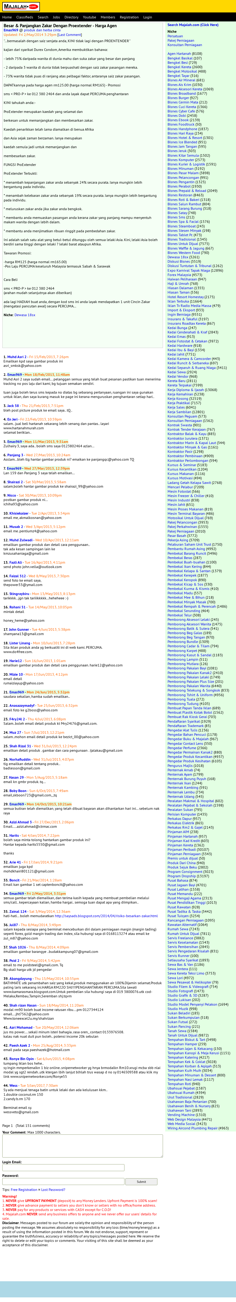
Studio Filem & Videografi (188, 986)
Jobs (56, 17)
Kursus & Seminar (182, 464)
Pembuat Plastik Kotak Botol (190, 712)
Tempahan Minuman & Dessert (192, 1075)
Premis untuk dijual (183, 858)
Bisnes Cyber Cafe (181, 111)
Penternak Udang (181, 796)
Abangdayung (20, 978)
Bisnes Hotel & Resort (185, 137)
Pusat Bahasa (178, 880)
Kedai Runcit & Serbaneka (188, 363)
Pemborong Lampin (183, 659)
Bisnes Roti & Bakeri (183, 199)
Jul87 (13, 924)
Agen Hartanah (179, 53)
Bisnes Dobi (177, 115)
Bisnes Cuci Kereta (182, 106)
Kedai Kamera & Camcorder (189, 358)
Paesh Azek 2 (19, 1045)
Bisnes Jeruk (177, 150)
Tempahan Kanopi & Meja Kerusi (193, 1053)
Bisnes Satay (177, 212)
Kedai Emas (177, 336)
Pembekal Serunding (184, 610)
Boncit (14, 880)
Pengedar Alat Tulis (183, 730)
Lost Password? (53, 1189)
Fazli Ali (15, 562)
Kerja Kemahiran (180, 394)
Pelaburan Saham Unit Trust (189, 544)
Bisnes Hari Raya (181, 133)
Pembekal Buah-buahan (186, 562)
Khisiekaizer (19, 513)
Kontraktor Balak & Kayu (187, 433)
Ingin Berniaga (179, 314)
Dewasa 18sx (25, 314)
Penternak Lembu (181, 792)
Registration (129, 17)
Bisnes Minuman (181, 168)
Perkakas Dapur (180, 818)
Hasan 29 (16, 777)
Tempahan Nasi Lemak (185, 1079)
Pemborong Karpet (182, 650)
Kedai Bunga (177, 327)
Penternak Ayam (180, 774)
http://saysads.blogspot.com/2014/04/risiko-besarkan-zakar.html (106, 915)
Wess (13, 1085)
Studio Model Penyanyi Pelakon (192, 1004)
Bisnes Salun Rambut (184, 204)
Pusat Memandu (180, 893)
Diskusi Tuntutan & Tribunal (190, 265)
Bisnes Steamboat (182, 226)
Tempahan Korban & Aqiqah (190, 1066)
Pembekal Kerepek (182, 575)
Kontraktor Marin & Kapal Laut (192, 442)
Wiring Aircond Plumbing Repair (193, 1128)
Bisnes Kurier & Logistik (186, 164)
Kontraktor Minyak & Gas (187, 447)
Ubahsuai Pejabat (181, 1088)
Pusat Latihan (178, 889)
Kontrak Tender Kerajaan (187, 429)
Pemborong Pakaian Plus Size (191, 681)
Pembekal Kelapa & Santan (189, 571)
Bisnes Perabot (179, 186)
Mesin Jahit (176, 504)
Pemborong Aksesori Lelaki (189, 619)
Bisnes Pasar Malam (183, 173)
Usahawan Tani (179, 1110)
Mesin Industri (179, 500)
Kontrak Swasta (180, 425)
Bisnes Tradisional (182, 239)
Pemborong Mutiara (183, 663)
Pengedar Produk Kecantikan (190, 756)
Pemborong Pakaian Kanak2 (190, 672)
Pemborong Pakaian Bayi (187, 668)
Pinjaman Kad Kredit (184, 840)
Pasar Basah (177, 535)
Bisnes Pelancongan (183, 177)
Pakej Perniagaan (181, 40)
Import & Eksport (181, 310)
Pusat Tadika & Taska (184, 911)
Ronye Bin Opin (21, 1058)
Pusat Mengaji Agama (184, 898)
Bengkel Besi (178, 62)
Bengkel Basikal (180, 58)
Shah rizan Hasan (23, 1005)
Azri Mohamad (20, 1027)
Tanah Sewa (177, 1030)
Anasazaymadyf (21, 705)
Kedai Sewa (177, 372)
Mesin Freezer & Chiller (186, 495)
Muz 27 (15, 732)
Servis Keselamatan (183, 942)
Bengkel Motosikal (182, 71)
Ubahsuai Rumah (181, 1092)
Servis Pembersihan (183, 946)
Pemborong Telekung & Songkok (194, 690)
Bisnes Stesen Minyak (184, 230)
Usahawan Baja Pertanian (187, 1101)
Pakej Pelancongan (182, 522)
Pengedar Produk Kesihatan (189, 761)
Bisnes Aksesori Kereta (185, 89)
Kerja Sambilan (179, 411)
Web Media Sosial (181, 1123)
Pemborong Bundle (183, 641)
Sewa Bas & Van (180, 964)
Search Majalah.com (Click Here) (193, 24)
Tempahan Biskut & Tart (186, 1039)
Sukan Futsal (178, 1021)
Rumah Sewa (178, 929)
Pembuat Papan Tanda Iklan (189, 708)
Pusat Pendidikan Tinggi (187, 902)
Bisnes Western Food (184, 252)
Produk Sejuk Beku (182, 867)
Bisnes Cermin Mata (183, 102)
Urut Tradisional (180, 1097)
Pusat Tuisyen (178, 915)
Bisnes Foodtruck (181, 124)
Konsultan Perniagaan (185, 44)
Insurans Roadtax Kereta (187, 323)
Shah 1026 (17, 947)
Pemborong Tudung (183, 703)
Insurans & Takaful (183, 319)
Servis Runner (178, 955)
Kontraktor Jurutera (183, 438)
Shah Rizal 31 (20, 746)
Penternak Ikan (179, 783)
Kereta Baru (177, 380)
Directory (71, 17)
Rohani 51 (17, 607)
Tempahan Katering (183, 1057)
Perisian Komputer (182, 814)
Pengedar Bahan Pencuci (187, 734)
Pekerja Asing (178, 540)
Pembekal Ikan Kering (185, 566)
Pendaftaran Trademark (186, 725)
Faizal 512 (17, 576)
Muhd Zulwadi (20, 540)
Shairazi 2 (15, 482)
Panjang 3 (15, 455)
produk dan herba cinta (42, 30)
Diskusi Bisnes (179, 261)
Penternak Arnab (180, 770)
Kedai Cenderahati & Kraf (187, 332)
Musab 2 (16, 526)
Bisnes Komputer (181, 159)
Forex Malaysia (179, 274)
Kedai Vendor (178, 376)
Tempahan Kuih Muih (184, 1070)
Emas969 (11, 30)
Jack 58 (13, 405)
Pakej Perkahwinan (182, 526)
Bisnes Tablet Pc (180, 235)
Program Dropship (182, 876)
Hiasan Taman (179, 292)
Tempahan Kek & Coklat (186, 1061)
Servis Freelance (180, 938)
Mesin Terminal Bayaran (186, 513)
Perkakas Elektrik (181, 823)
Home (7, 17)
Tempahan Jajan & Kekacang (190, 1048)
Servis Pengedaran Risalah (188, 951)
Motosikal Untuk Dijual (186, 517)
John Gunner (19, 629)
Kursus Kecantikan (182, 469)
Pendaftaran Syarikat (184, 721)
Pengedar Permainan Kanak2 (190, 752)
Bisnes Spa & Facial (183, 221)
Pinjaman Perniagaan (184, 853)
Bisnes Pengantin (181, 182)
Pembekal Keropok (182, 579)
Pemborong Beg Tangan (186, 637)
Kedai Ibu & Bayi (181, 350)
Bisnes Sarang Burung (185, 208)
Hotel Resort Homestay (186, 297)
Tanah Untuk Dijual (183, 1035)
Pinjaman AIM (178, 831)
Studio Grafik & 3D (182, 995)
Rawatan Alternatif (182, 924)
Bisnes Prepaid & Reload (187, 190)
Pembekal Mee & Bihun (186, 597)
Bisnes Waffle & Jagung (186, 248)
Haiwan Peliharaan (182, 279)
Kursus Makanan (181, 473)
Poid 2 (14, 960)
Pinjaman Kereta (180, 845)
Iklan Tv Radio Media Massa (189, 305)
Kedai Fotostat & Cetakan (187, 341)
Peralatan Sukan (180, 809)
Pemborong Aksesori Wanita (189, 624)
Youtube (89, 17)
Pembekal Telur (180, 615)
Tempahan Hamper (182, 1044)
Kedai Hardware (180, 345)
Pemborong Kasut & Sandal (190, 655)
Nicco (11, 495)
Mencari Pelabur (180, 487)
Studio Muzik (178, 1008)
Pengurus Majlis (180, 765)
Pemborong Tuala (181, 699)
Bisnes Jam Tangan (182, 146)
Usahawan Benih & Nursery (189, 1106)
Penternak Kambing (183, 787)
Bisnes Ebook (178, 120)
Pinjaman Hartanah (183, 836)
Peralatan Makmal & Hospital (191, 800)
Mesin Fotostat (179, 491)
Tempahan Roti (179, 1083)
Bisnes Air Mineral (181, 80)
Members (108, 17)
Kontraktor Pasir (180, 451)
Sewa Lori (175, 977)
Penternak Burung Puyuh (187, 778)
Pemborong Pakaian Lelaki (188, 677)
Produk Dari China (182, 862)
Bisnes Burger (178, 97)
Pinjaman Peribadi (182, 849)
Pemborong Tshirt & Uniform (190, 694)
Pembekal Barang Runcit (187, 553)
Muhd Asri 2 (17, 356)
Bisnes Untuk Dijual (183, 243)
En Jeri (12, 419)
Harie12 (15, 660)
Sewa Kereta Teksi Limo (186, 973)
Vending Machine (181, 1114)
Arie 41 (15, 862)
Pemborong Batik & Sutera (188, 628)
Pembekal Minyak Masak (187, 602)
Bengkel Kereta (179, 67)
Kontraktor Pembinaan (185, 456)
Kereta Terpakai (180, 385)
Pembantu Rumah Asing (186, 548)
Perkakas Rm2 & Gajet (185, 827)
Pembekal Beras (180, 557)
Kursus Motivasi (180, 478)
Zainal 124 (18, 911)
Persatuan (175, 36)
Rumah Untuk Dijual (183, 933)
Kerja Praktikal (179, 403)
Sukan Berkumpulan (184, 1017)
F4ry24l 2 (17, 719)
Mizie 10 (16, 674)
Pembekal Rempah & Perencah (192, 606)
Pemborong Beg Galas (185, 632)
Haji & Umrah (178, 283)
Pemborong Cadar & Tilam (188, 646)
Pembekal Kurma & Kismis (188, 588)
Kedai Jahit (176, 354)
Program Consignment (185, 871)
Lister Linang (19, 643)
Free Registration (24, 1189)
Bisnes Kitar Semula (183, 155)
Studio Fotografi (180, 991)
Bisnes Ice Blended (182, 142)
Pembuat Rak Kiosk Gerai (187, 716)
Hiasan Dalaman (180, 288)
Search (43, 17)
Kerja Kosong (178, 398)
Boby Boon (18, 790)
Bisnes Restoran (180, 195)
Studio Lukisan (179, 999)
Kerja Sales (176, 407)
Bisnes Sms (176, 217)
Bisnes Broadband (182, 93)
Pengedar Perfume (182, 747)
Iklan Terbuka (178, 301)
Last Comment (70, 34)
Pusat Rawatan (179, 907)
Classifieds (24, 17)
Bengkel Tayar (178, 75)
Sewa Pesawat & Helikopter (189, 982)
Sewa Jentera (178, 968)
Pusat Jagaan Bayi (181, 885)
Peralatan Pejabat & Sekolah (190, 805)
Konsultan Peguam (182, 416)
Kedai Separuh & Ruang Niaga (192, 367)
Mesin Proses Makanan (186, 509)
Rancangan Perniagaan (186, 920)
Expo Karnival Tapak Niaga (189, 270)
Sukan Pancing (179, 1026)
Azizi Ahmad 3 (20, 822)
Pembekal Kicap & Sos (185, 584)
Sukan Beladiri (179, 1013)
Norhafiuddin (20, 759)
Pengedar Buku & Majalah (188, 738)
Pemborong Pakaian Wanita (189, 685)
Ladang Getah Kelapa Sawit (189, 482)
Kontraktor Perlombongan (188, 460)
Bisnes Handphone (182, 129)
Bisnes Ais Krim (179, 84)
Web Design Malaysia (184, 1119)
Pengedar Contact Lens (185, 743)
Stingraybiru (19, 593)
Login (147, 17)
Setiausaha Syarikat (183, 960)
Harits (14, 835)
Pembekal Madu (180, 593)
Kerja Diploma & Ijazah (186, 389)
